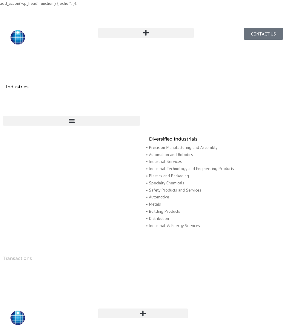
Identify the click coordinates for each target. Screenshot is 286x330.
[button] (145, 33)
